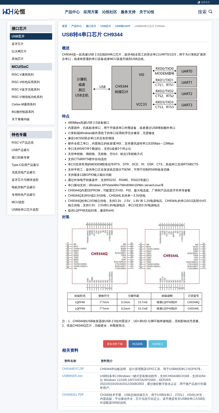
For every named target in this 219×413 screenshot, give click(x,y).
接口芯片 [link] (91, 26)
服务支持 (128, 12)
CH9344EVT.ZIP (73, 368)
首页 (64, 26)
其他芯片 (18, 58)
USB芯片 (18, 36)
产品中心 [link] (76, 26)
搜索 (205, 11)
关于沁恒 (146, 12)
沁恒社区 (109, 12)
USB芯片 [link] (105, 26)
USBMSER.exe (72, 375)
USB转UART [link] (122, 26)
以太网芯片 (19, 51)
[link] (64, 26)
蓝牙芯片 (18, 43)
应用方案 (90, 12)
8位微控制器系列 (23, 111)
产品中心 (72, 12)
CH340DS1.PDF (73, 394)
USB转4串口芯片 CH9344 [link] (150, 26)
